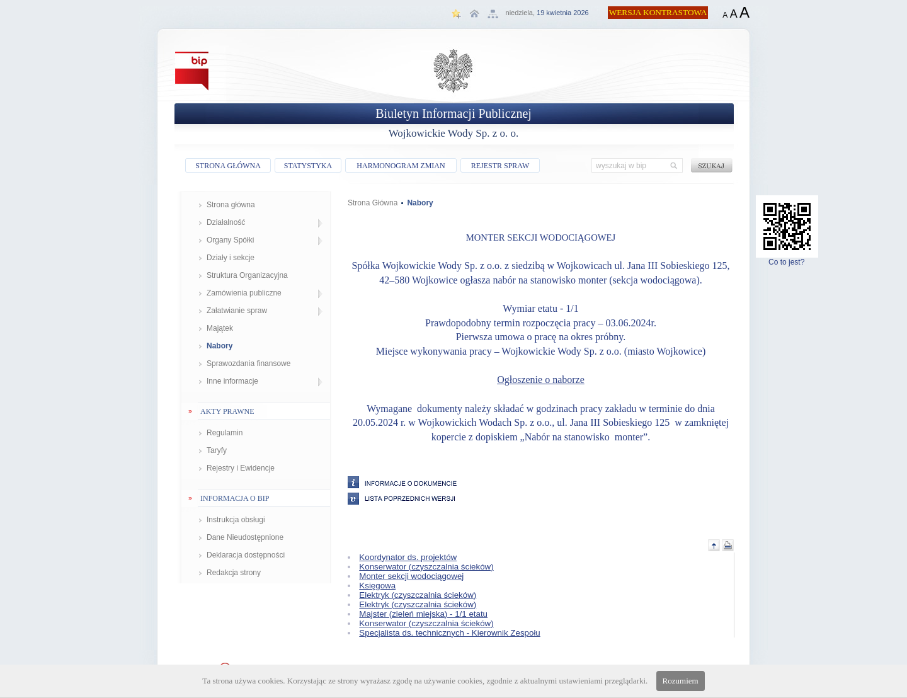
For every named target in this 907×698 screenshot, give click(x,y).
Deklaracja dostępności (246, 555)
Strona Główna (372, 202)
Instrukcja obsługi (236, 519)
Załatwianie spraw (237, 310)
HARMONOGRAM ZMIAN (401, 165)
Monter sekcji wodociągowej (411, 576)
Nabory (219, 345)
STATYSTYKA (308, 165)
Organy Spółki (230, 240)
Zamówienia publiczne (244, 293)
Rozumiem (681, 680)
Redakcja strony (234, 572)
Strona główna (231, 204)
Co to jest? (787, 258)
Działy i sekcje (230, 257)
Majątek (220, 328)
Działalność (226, 222)
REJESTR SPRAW (500, 165)
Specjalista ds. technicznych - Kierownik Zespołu (449, 633)
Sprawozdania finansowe (248, 363)
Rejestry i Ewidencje (241, 468)
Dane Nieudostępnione (245, 537)
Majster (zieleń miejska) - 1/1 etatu (423, 614)
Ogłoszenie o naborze (541, 379)
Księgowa (377, 585)
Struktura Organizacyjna (247, 275)
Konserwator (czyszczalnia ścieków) (426, 566)
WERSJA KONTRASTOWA (658, 12)
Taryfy (217, 450)
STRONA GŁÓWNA (228, 165)
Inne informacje (232, 381)
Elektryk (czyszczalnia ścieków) (417, 595)
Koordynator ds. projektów (408, 557)
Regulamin (224, 432)
